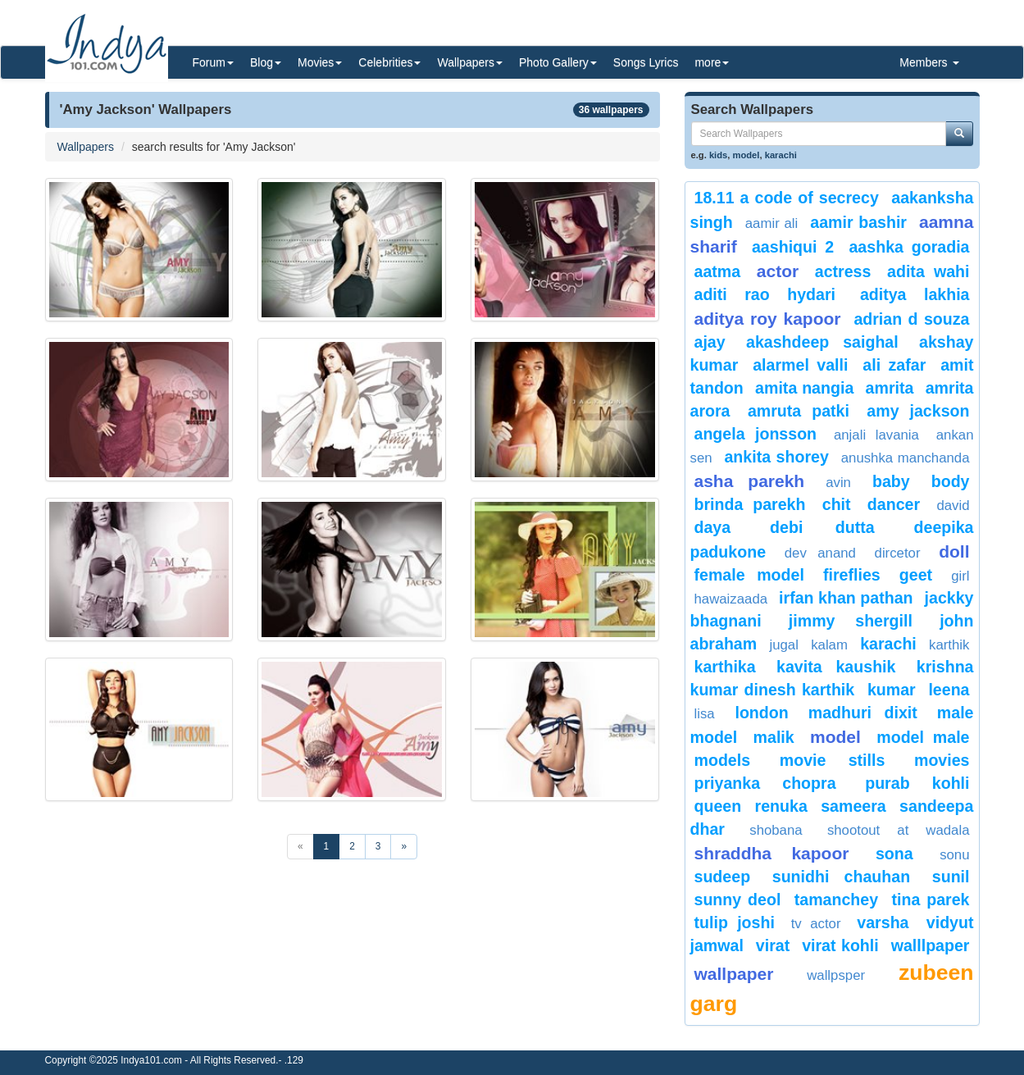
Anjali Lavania (876, 435)
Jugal (783, 645)
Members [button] (928, 62)
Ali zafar (894, 365)
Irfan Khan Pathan (846, 598)
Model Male (922, 737)
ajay (710, 342)
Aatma (717, 271)
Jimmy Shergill (850, 621)
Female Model (749, 575)
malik (773, 737)
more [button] (711, 62)
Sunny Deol (737, 900)
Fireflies (852, 575)
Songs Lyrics (646, 62)
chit (836, 504)
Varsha (887, 922)
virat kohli (840, 945)
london (761, 713)
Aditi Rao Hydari (764, 294)
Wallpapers (86, 146)
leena (948, 690)
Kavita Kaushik (835, 667)
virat (773, 945)
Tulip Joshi (734, 922)
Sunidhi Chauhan (841, 877)
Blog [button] (265, 62)
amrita (890, 388)
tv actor (816, 924)
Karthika (725, 667)
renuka (781, 806)
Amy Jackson (918, 411)
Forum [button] (213, 62)
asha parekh (749, 480)
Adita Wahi (928, 271)
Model (835, 736)
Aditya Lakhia (915, 294)
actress (843, 271)
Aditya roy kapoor (767, 318)
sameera (853, 806)
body (950, 481)
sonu (954, 855)
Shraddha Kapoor (771, 853)
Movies (942, 760)
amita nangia (804, 388)
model (746, 155)
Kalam (829, 645)
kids (718, 155)
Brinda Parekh (750, 504)
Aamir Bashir (858, 222)
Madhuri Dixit (862, 713)
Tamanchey (836, 900)
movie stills (832, 760)
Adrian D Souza (911, 319)
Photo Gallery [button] (558, 62)
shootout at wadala (898, 830)
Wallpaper (734, 973)
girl (960, 576)
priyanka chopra (765, 783)
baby (891, 481)
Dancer (893, 504)
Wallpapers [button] (470, 62)
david (952, 505)
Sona (894, 854)
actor (778, 271)
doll (954, 551)
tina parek (930, 900)
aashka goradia (909, 247)
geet (915, 575)
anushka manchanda (905, 458)
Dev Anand (820, 553)
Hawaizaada (731, 599)
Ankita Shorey (776, 457)
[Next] (403, 846)
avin (838, 482)
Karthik (949, 645)
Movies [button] (320, 62)
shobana (775, 830)
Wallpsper (836, 975)
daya (712, 527)
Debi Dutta (822, 527)
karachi (781, 155)
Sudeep (722, 877)
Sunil (951, 877)
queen (718, 806)
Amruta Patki (798, 411)
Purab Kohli (917, 783)
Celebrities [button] (389, 62)
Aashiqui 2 (793, 247)
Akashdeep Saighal (822, 342)
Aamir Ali (772, 223)
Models (722, 760)
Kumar (891, 690)
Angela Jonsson (755, 434)
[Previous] (300, 846)
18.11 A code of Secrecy (786, 198)
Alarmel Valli (800, 365)
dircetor (898, 553)
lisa (710, 714)
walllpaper (930, 945)
